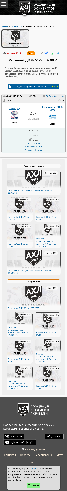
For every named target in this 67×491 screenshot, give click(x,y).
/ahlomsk (56, 436)
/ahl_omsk (16, 436)
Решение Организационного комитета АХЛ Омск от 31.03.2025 (18, 331)
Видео (33, 462)
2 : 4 (33, 113)
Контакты (10, 455)
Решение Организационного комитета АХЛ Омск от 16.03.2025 (46, 242)
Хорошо (33, 485)
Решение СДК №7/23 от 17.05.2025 (23, 308)
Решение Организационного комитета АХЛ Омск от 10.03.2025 (46, 358)
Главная (4, 26)
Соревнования (43, 455)
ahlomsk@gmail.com (35, 449)
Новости (25, 455)
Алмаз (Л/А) (14, 108)
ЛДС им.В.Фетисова (55, 96)
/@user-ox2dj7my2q (22, 442)
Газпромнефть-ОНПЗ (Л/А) (52, 108)
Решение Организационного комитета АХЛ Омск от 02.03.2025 (18, 385)
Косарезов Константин (34, 146)
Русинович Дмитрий (33, 150)
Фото (60, 455)
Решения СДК (16, 26)
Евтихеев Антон (33, 143)
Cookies (34, 468)
